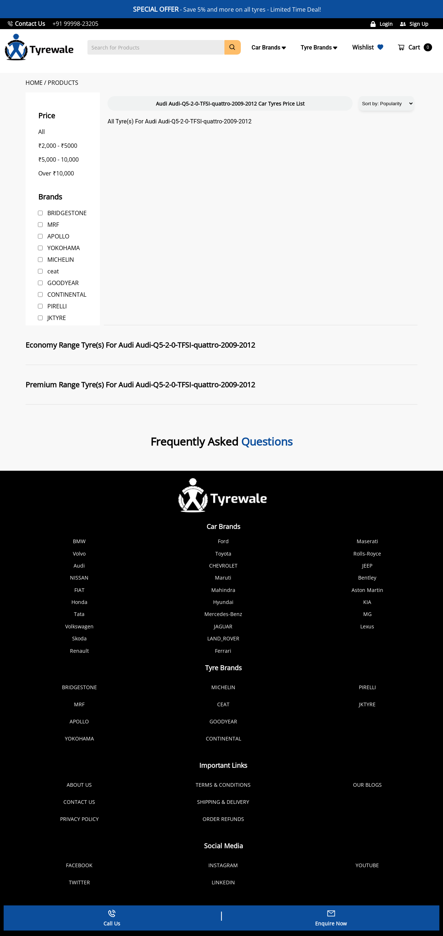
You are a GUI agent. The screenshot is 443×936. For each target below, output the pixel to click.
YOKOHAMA (63, 248)
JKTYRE (56, 318)
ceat (53, 271)
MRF (53, 225)
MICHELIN (60, 260)
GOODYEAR (63, 283)
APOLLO (58, 236)
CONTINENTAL (66, 295)
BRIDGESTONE (67, 213)
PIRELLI (57, 306)
